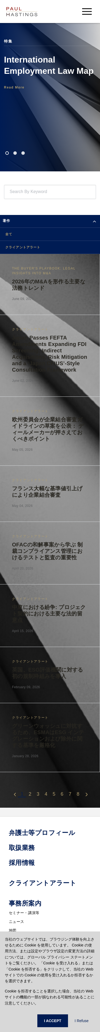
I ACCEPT (52, 1021)
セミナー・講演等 (24, 913)
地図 (13, 930)
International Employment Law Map (49, 65)
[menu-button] (87, 11)
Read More (14, 87)
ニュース (16, 921)
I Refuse (82, 1021)
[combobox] (10, 191)
